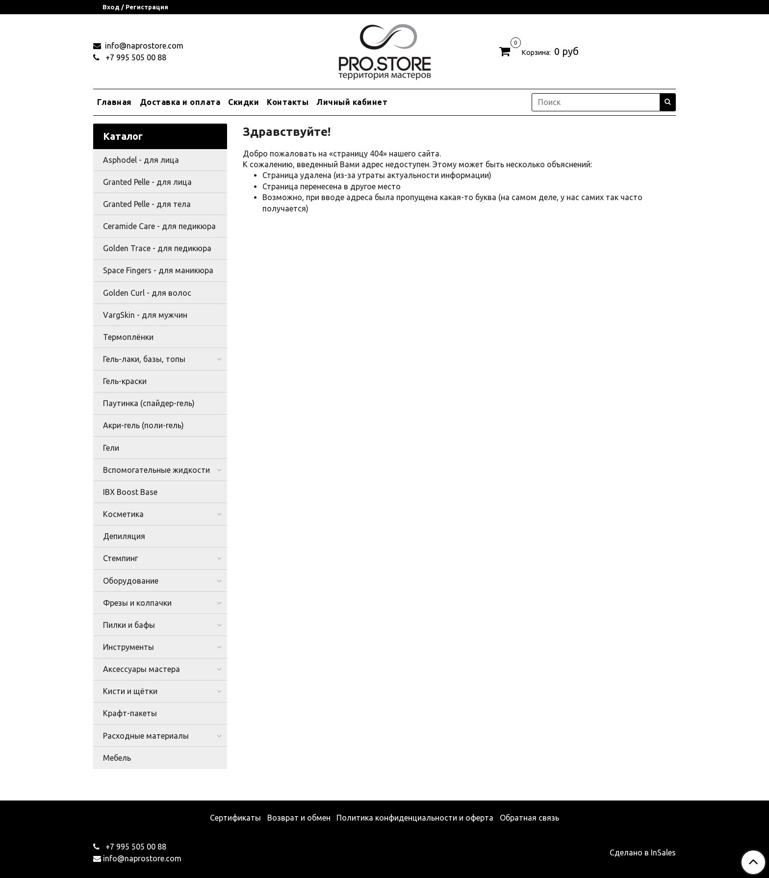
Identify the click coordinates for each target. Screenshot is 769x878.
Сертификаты (235, 817)
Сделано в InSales (643, 852)
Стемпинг (120, 558)
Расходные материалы (146, 735)
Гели (111, 447)
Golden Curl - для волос (147, 292)
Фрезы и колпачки (137, 602)
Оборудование (130, 580)
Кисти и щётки (130, 691)
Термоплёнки (128, 337)
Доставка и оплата (180, 102)
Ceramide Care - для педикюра (159, 226)
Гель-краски (125, 381)
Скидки (243, 102)
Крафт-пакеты (130, 713)
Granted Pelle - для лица (147, 182)
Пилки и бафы (129, 624)
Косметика (123, 514)
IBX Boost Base (130, 492)
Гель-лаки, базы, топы (144, 359)
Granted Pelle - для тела (147, 204)
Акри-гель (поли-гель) (143, 425)
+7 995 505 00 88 (134, 57)
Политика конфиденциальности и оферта (414, 817)
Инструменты (128, 647)
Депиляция (124, 536)
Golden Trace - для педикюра (157, 248)
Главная (114, 102)
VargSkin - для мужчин (145, 314)
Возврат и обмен (299, 817)
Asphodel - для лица (141, 159)
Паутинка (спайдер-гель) (149, 403)
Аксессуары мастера (141, 669)
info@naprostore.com (143, 45)
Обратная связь (529, 817)
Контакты (287, 102)
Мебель (117, 757)
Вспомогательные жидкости (156, 469)
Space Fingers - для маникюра (158, 270)
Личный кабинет (351, 102)
